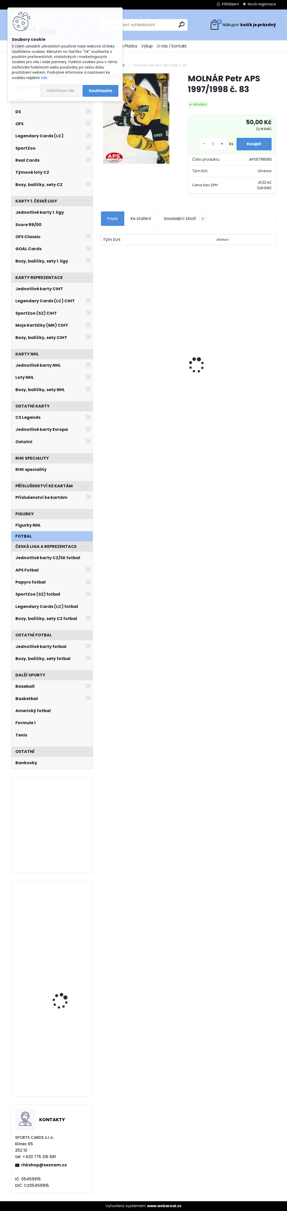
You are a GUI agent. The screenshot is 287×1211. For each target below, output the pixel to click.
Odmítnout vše (60, 90)
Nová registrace (262, 4)
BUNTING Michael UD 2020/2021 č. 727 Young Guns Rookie (66, 1046)
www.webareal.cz (164, 1205)
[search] (181, 24)
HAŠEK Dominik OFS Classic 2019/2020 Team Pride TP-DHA (232, 381)
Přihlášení (230, 4)
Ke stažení (140, 218)
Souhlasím (100, 91)
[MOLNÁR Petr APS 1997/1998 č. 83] (136, 118)
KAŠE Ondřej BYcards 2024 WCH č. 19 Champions (63, 980)
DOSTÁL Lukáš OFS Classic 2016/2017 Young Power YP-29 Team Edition (140, 381)
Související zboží (185, 219)
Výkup (147, 46)
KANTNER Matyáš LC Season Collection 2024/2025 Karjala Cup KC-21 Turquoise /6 (66, 913)
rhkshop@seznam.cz (44, 1165)
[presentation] (103, 356)
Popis (112, 218)
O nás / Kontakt (172, 46)
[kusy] (213, 144)
